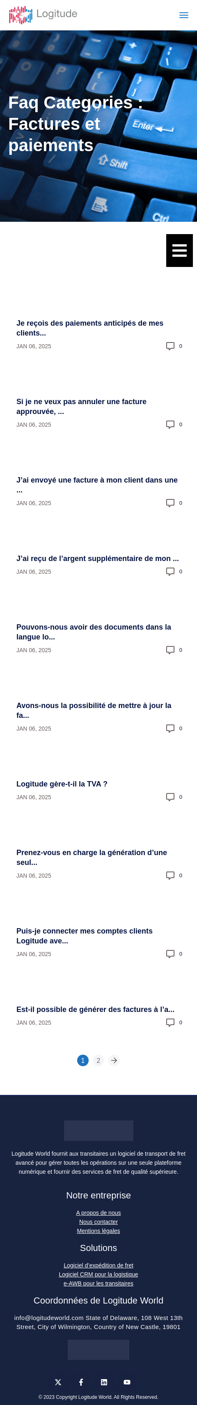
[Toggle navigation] (184, 15)
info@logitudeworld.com (49, 1317)
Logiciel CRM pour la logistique (98, 1274)
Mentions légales (98, 1231)
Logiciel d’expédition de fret (98, 1265)
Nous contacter (98, 1222)
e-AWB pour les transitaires (98, 1283)
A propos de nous (98, 1213)
